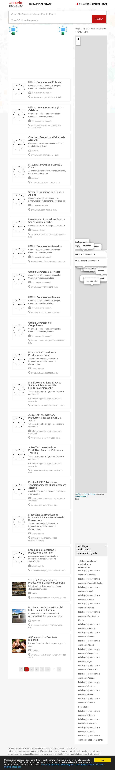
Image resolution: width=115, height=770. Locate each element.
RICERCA (99, 20)
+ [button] (78, 39)
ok (102, 759)
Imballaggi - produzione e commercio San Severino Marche (89, 616)
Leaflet (78, 494)
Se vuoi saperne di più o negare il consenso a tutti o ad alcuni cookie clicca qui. (56, 765)
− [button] (78, 43)
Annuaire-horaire (81, 496)
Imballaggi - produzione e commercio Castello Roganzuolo (89, 702)
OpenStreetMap (89, 494)
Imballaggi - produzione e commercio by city (87, 550)
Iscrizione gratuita (99, 4)
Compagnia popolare (39, 4)
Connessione (84, 4)
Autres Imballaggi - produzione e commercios (88, 564)
